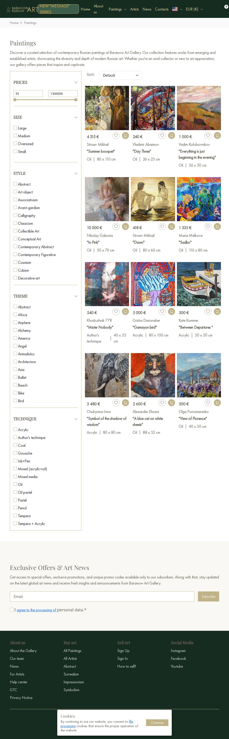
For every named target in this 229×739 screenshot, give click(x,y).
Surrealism (71, 674)
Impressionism (74, 681)
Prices (20, 82)
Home (85, 9)
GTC (13, 689)
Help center (18, 681)
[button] (177, 8)
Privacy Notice (21, 697)
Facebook (178, 658)
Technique (24, 418)
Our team (17, 658)
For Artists (17, 674)
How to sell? (126, 666)
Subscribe (208, 596)
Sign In (122, 658)
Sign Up (123, 650)
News (146, 9)
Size (17, 117)
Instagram (178, 650)
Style (19, 173)
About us (98, 8)
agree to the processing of (37, 609)
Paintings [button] (115, 9)
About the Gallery (23, 650)
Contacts (162, 9)
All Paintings (72, 650)
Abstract (70, 666)
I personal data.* (50, 609)
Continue (157, 722)
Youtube (177, 666)
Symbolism (71, 689)
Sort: (91, 74)
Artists (134, 9)
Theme (20, 296)
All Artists (70, 658)
